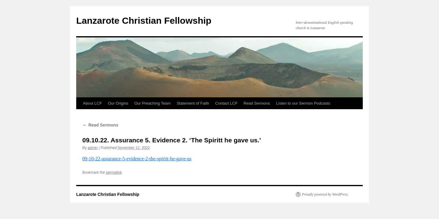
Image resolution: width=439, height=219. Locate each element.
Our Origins (118, 103)
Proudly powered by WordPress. (325, 194)
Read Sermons (257, 103)
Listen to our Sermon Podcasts (303, 103)
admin (92, 148)
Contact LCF (226, 103)
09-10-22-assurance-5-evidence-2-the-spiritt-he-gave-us (136, 158)
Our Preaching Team (152, 103)
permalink (114, 172)
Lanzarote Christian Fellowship (143, 21)
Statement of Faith (193, 103)
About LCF (92, 103)
